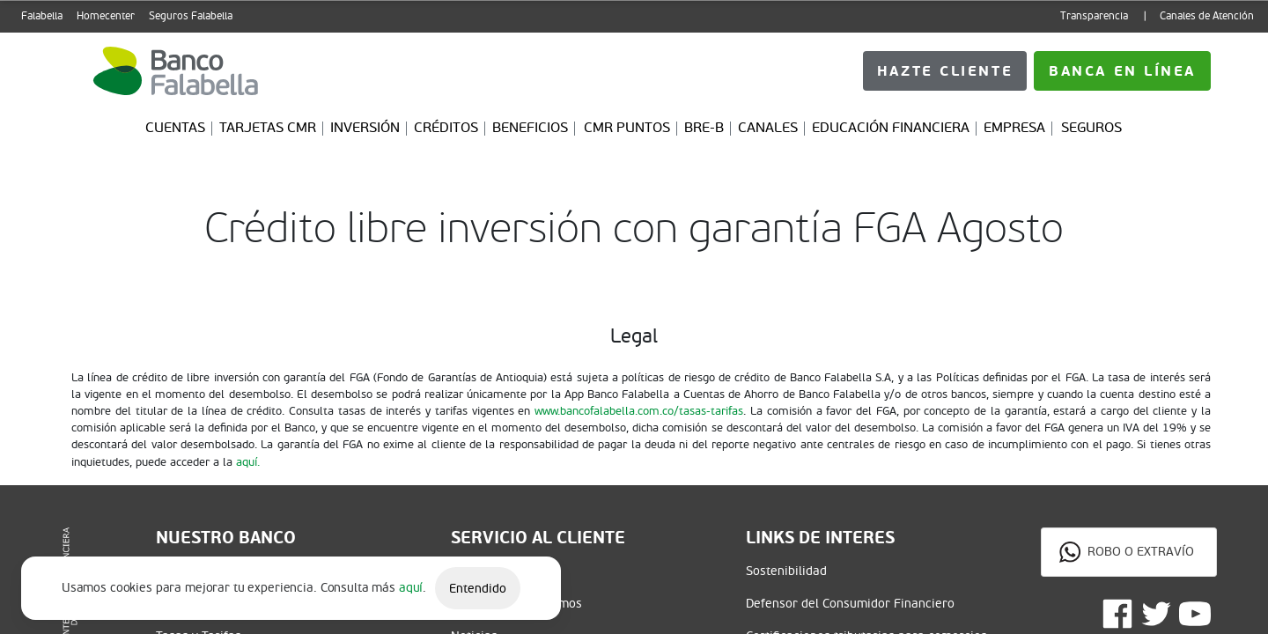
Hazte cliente (1122, 71)
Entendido (477, 588)
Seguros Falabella (190, 16)
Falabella (42, 16)
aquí (411, 587)
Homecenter (106, 16)
